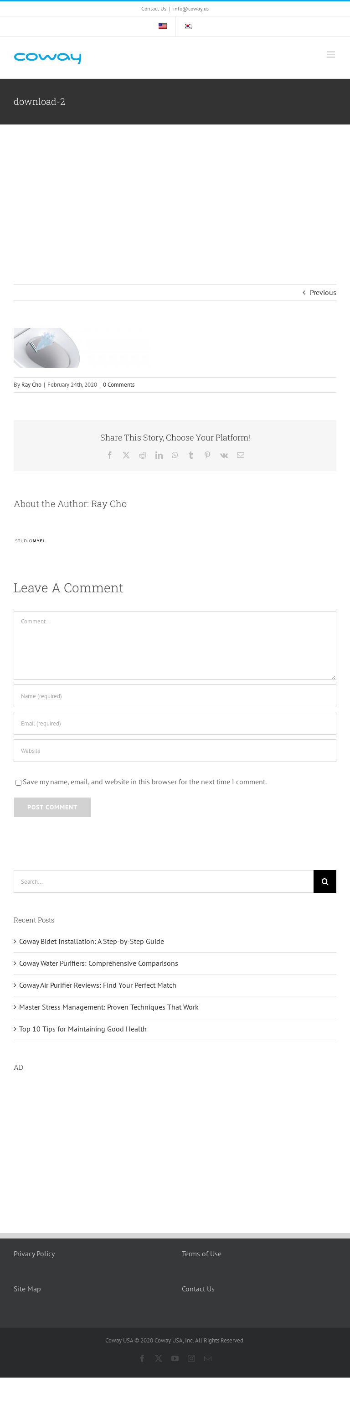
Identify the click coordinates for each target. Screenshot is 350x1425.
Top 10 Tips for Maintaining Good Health (83, 1028)
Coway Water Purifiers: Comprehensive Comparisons (98, 963)
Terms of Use (201, 1253)
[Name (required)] (175, 695)
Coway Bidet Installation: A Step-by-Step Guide (91, 941)
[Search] (325, 881)
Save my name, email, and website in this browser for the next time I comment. (145, 781)
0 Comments (118, 385)
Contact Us (198, 1288)
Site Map (27, 1288)
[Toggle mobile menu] (331, 54)
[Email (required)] (175, 723)
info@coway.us (191, 8)
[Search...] (164, 881)
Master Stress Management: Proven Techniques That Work (109, 1006)
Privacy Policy (34, 1253)
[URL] (175, 750)
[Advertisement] (175, 193)
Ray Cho (31, 385)
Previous (323, 292)
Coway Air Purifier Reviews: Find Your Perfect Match (97, 985)
